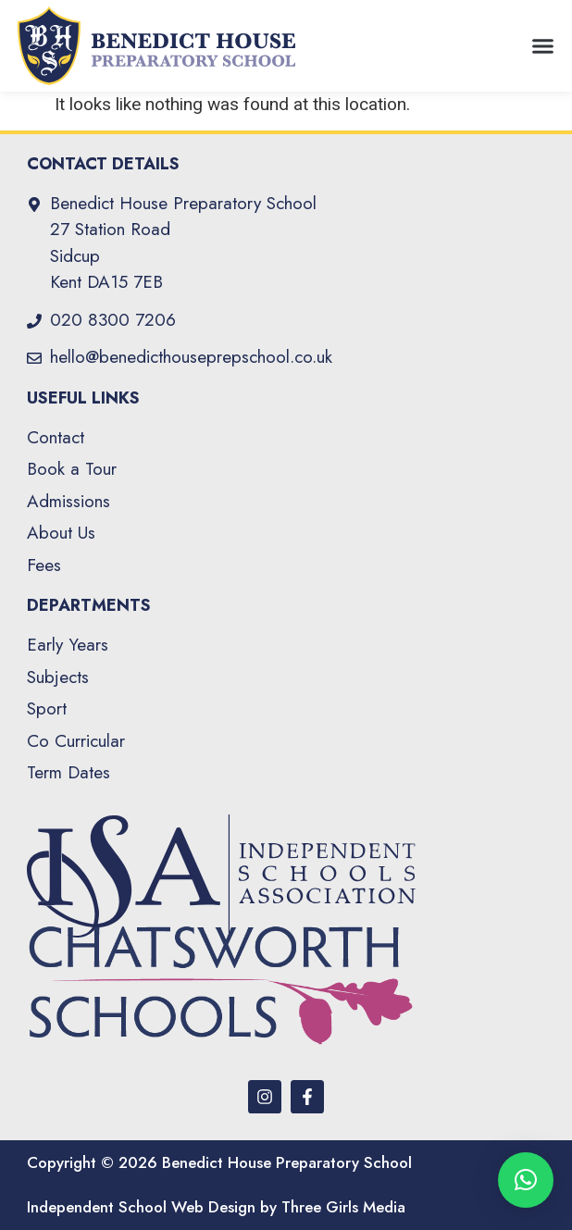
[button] (543, 46)
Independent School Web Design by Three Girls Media (216, 1207)
